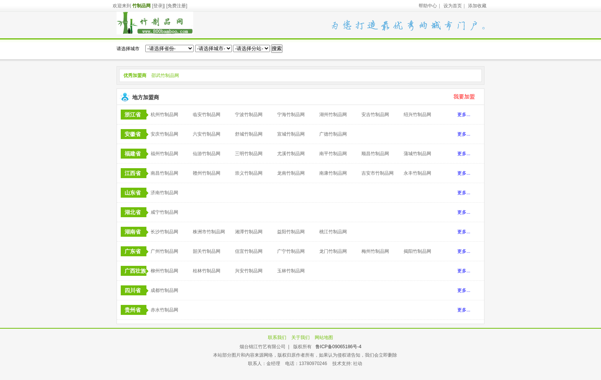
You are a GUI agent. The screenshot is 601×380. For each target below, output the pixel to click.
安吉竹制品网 (375, 114)
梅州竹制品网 (375, 251)
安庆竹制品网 (164, 134)
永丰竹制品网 (417, 173)
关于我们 (300, 337)
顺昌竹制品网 (375, 153)
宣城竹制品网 (291, 134)
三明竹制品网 (249, 153)
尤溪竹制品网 (291, 153)
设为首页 (452, 5)
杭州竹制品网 (164, 114)
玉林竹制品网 (291, 271)
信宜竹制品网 (249, 251)
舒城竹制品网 (249, 134)
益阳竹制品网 (291, 231)
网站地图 (324, 337)
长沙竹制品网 (164, 231)
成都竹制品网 (164, 290)
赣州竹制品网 (206, 173)
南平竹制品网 (333, 153)
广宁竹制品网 (291, 251)
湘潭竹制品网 (249, 231)
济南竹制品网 (164, 192)
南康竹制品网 (333, 173)
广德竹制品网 (333, 134)
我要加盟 (464, 96)
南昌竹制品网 (164, 173)
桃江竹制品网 (333, 231)
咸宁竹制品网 (164, 212)
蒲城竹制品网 (417, 153)
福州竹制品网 (164, 153)
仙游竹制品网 (206, 153)
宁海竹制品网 (291, 114)
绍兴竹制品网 (417, 114)
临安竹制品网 (206, 114)
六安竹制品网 (206, 134)
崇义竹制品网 (249, 173)
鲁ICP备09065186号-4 (338, 346)
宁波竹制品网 (249, 114)
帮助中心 (428, 5)
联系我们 (277, 337)
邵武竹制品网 (165, 75)
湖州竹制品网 (333, 114)
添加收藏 (477, 5)
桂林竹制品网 (206, 271)
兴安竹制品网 (249, 271)
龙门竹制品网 (333, 251)
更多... (463, 114)
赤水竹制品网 (164, 310)
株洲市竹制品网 (209, 231)
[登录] (158, 5)
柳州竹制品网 (164, 271)
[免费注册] (176, 5)
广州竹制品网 (164, 251)
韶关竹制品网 (206, 251)
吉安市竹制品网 (377, 173)
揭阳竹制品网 (417, 251)
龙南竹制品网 (291, 173)
